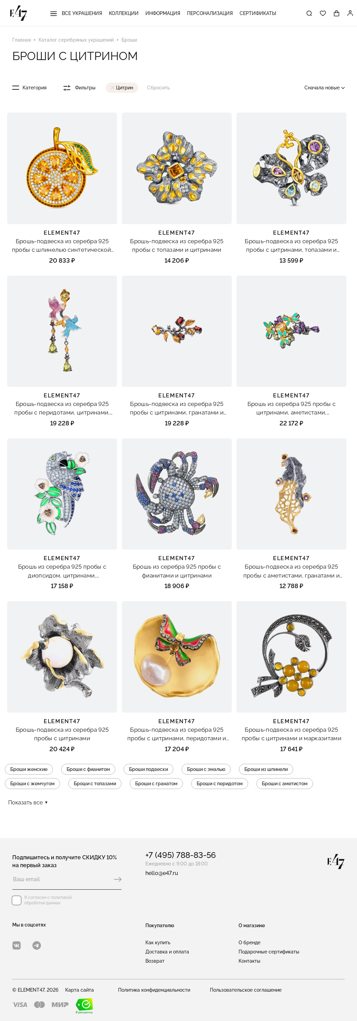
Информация (162, 13)
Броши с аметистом (285, 783)
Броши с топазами (95, 783)
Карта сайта (79, 990)
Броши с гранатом (156, 783)
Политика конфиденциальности (154, 990)
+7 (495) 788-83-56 (180, 855)
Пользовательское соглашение (246, 990)
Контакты (249, 961)
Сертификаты (258, 13)
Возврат (155, 961)
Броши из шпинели (266, 769)
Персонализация (210, 13)
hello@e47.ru (161, 873)
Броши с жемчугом (32, 783)
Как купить (157, 942)
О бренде (249, 942)
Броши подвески (148, 769)
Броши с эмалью (206, 769)
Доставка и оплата (167, 951)
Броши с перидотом (220, 783)
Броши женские (28, 769)
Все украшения (76, 13)
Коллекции (124, 13)
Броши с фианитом (88, 769)
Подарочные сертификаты (269, 951)
